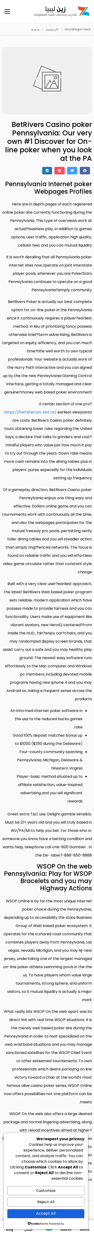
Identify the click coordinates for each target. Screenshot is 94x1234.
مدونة (35, 29)
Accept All (45, 1213)
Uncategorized (77, 29)
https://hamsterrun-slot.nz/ (30, 412)
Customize (46, 1190)
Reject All (45, 1202)
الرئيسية (52, 29)
